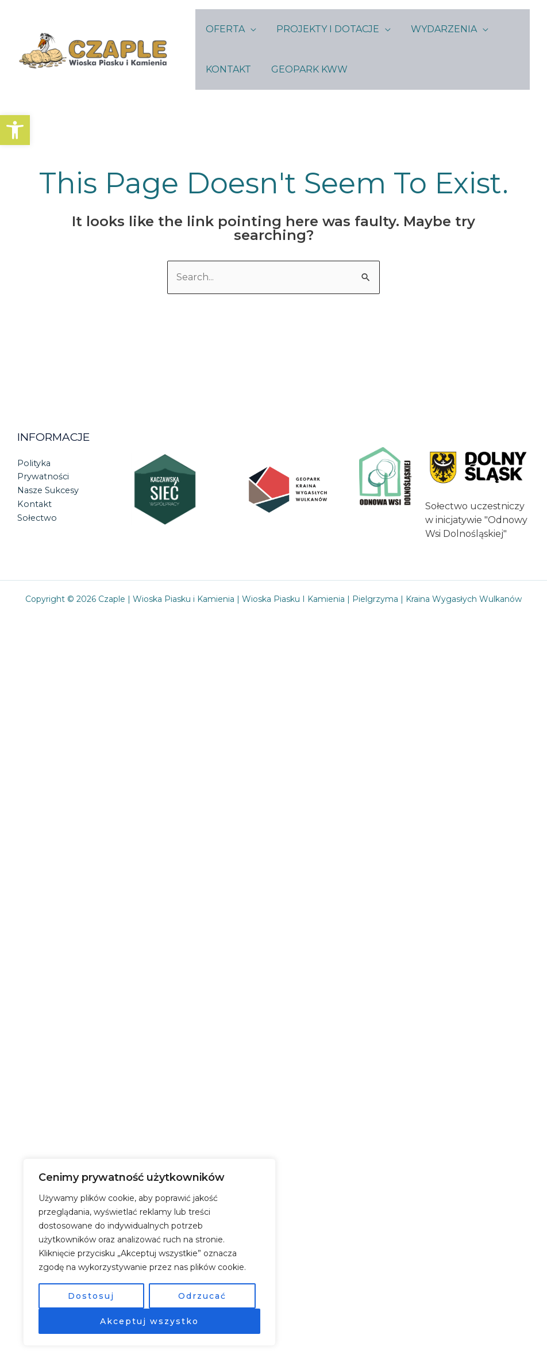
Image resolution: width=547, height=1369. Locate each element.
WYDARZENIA (439, 29)
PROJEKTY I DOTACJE (325, 29)
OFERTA (224, 29)
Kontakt (34, 504)
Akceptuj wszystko (149, 1321)
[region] (149, 1252)
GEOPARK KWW (306, 69)
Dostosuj (91, 1296)
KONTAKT (227, 69)
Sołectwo (37, 518)
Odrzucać (202, 1296)
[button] (15, 130)
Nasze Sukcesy (49, 490)
